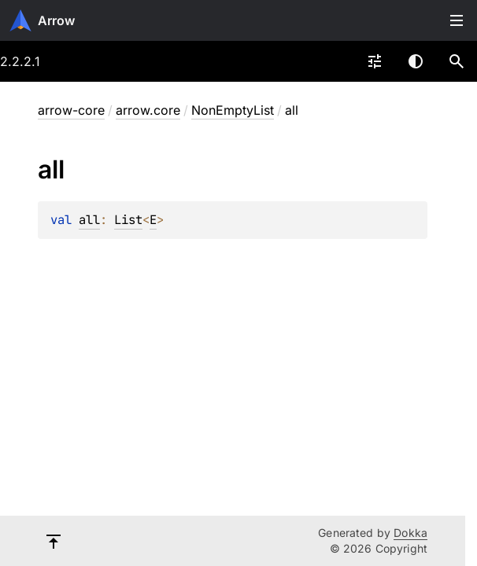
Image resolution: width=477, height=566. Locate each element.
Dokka (410, 532)
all (89, 219)
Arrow (56, 20)
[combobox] (374, 61)
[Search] (456, 61)
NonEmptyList (232, 110)
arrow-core (71, 110)
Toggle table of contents (456, 20)
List (128, 219)
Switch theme (415, 61)
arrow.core (148, 110)
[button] (456, 61)
